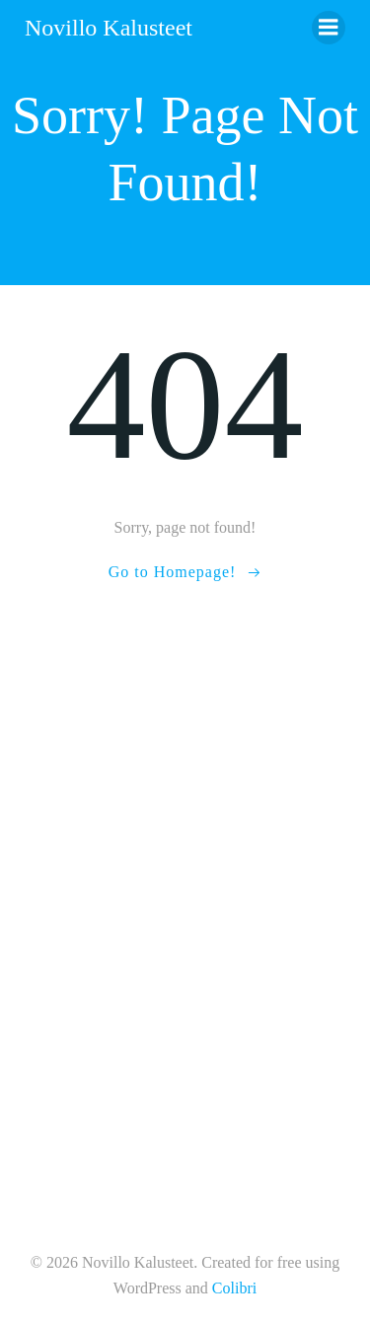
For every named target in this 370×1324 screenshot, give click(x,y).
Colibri (234, 1288)
